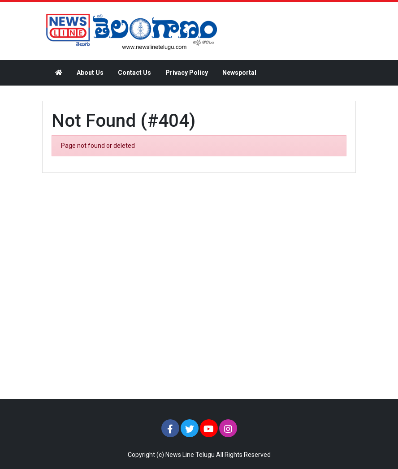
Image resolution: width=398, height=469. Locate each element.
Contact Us (134, 72)
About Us (90, 72)
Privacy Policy (186, 72)
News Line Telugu (190, 454)
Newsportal (239, 72)
